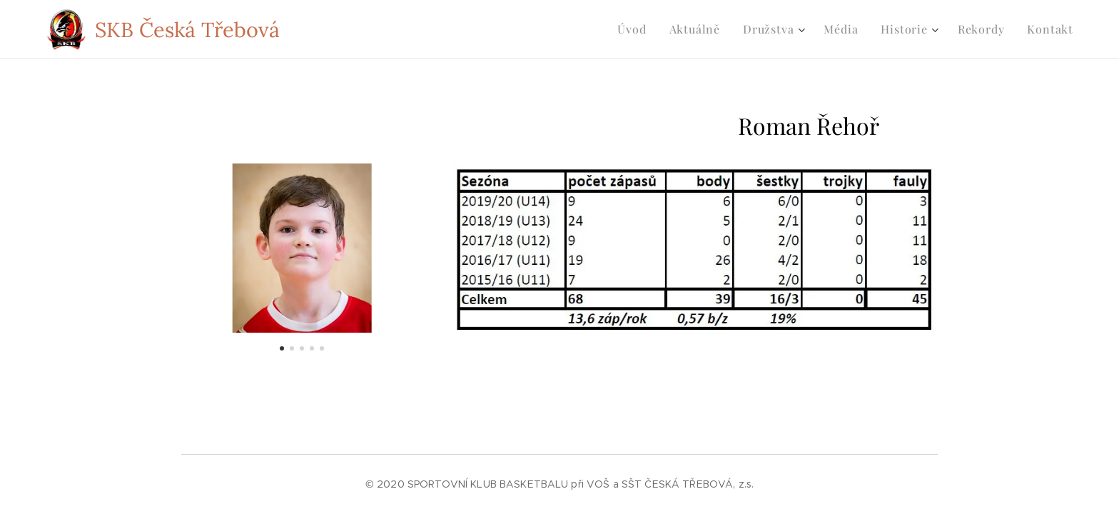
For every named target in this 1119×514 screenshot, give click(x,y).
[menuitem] (635, 29)
